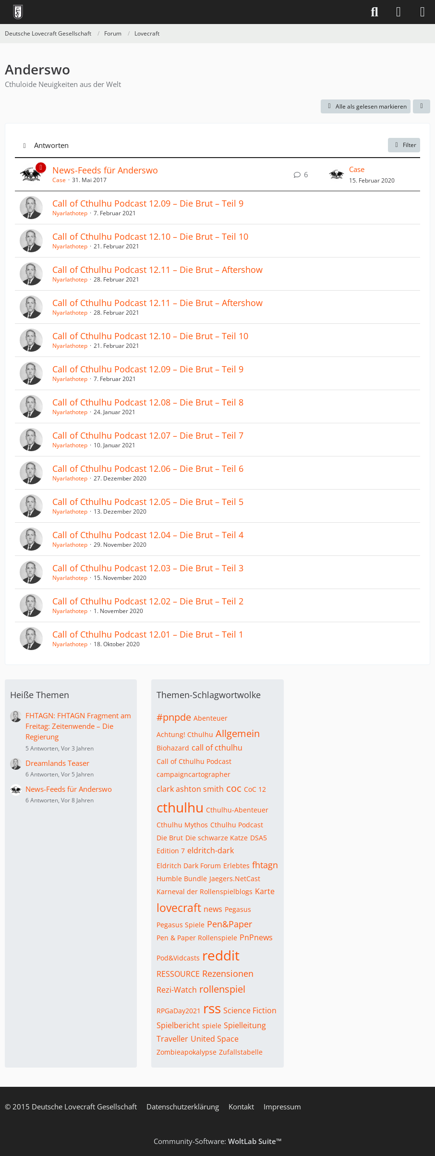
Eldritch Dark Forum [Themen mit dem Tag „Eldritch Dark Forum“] (189, 865)
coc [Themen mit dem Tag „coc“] (234, 788)
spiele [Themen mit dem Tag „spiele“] (211, 1025)
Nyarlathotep (69, 213)
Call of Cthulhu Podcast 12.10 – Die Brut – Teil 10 (150, 236)
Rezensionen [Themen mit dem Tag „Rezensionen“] (228, 973)
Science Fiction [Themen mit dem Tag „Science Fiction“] (250, 1010)
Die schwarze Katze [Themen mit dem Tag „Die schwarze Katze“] (216, 837)
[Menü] (422, 12)
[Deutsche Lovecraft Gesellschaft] (18, 12)
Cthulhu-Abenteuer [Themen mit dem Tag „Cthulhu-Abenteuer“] (237, 809)
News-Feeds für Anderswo (105, 170)
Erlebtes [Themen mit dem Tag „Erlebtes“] (236, 865)
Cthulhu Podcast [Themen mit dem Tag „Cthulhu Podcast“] (236, 824)
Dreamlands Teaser (57, 763)
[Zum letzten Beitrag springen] (336, 174)
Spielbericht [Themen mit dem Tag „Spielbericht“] (178, 1025)
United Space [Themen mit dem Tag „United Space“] (215, 1038)
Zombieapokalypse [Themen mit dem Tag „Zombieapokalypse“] (187, 1052)
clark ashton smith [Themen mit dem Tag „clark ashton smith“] (190, 789)
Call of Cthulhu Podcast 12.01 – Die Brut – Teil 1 (147, 634)
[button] (421, 106)
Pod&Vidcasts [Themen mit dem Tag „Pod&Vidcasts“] (178, 957)
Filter (404, 145)
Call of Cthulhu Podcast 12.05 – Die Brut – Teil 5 (147, 501)
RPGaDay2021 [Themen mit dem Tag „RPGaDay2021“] (179, 1010)
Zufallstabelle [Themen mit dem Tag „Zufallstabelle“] (241, 1052)
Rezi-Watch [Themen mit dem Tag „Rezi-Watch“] (177, 989)
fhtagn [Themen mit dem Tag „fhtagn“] (265, 865)
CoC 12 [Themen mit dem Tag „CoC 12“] (255, 789)
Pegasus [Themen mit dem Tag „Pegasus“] (238, 909)
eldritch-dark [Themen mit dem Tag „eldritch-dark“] (210, 850)
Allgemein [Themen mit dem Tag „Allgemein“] (238, 733)
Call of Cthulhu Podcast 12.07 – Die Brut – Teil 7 (147, 435)
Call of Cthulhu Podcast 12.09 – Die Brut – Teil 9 (147, 203)
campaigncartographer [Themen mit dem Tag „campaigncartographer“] (193, 774)
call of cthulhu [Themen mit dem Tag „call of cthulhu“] (217, 747)
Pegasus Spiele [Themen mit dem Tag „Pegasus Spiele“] (181, 924)
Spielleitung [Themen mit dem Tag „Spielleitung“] (245, 1025)
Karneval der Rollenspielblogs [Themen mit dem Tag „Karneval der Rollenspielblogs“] (205, 891)
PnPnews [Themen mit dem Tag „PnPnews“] (256, 937)
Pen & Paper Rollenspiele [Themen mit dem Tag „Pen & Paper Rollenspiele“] (197, 937)
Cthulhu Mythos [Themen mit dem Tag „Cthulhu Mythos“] (182, 824)
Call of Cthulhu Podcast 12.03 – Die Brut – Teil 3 (147, 568)
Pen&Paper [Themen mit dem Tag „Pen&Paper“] (229, 924)
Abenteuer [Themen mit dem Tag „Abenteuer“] (210, 718)
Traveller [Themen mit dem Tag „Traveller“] (172, 1038)
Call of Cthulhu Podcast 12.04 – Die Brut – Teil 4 (147, 535)
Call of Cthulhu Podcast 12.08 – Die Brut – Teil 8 (147, 402)
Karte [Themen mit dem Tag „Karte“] (265, 891)
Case (59, 180)
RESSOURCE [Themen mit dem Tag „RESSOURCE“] (178, 974)
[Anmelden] (398, 12)
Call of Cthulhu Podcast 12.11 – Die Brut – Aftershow (157, 269)
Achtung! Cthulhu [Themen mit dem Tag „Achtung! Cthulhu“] (185, 734)
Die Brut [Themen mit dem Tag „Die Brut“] (170, 837)
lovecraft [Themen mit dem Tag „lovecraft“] (179, 907)
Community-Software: (218, 1141)
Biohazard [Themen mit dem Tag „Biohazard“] (173, 747)
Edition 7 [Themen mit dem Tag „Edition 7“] (171, 850)
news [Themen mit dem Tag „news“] (213, 909)
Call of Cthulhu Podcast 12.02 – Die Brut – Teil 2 (147, 601)
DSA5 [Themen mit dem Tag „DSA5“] (258, 837)
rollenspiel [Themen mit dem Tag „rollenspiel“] (222, 989)
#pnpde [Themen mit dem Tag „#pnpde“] (174, 717)
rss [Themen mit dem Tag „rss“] (212, 1008)
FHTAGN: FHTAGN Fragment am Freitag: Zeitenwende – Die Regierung (78, 726)
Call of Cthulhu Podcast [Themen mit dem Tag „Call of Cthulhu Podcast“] (194, 761)
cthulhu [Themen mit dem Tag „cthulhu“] (180, 807)
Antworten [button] (51, 145)
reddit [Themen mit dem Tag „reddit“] (221, 955)
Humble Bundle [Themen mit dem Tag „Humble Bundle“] (182, 878)
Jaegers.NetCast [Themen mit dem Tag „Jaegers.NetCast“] (234, 878)
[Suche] (374, 12)
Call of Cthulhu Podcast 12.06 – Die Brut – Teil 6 (147, 468)
